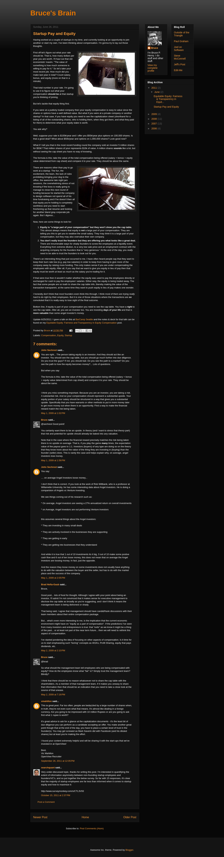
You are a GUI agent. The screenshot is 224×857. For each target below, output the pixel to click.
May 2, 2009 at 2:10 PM (53, 650)
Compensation (48, 335)
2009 (154, 114)
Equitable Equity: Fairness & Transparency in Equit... (168, 99)
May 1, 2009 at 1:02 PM (53, 413)
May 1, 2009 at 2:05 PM (53, 577)
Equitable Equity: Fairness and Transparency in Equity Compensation (81, 322)
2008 (154, 118)
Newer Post (40, 817)
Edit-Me (178, 70)
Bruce (44, 419)
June (157, 92)
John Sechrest (49, 350)
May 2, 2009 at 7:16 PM (53, 694)
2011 (154, 87)
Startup (68, 335)
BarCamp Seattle (84, 319)
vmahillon (46, 701)
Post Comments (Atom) (92, 828)
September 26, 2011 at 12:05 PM (58, 761)
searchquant (48, 767)
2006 (154, 128)
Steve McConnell (180, 57)
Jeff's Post (179, 64)
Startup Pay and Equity (166, 106)
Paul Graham (181, 41)
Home (85, 817)
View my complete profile (153, 68)
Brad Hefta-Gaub (50, 584)
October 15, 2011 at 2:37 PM (55, 795)
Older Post (129, 817)
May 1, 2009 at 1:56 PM (53, 460)
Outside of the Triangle (181, 34)
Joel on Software (179, 48)
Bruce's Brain (53, 13)
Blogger (129, 850)
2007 (154, 123)
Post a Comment (46, 802)
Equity (60, 335)
